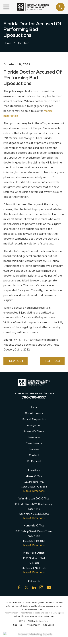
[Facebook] (19, 587)
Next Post (52, 361)
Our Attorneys (34, 413)
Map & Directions (34, 491)
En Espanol (34, 461)
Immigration (33, 425)
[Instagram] (41, 587)
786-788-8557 (34, 397)
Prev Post (15, 361)
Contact (34, 455)
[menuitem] (17, 624)
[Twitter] (26, 587)
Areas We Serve (34, 431)
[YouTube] (49, 587)
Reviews (34, 449)
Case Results (34, 443)
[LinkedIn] (34, 587)
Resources (34, 437)
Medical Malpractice (34, 419)
